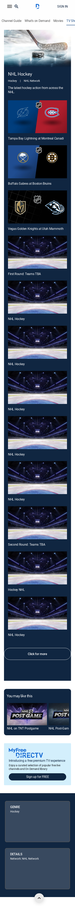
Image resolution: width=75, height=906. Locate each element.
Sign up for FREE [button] (37, 776)
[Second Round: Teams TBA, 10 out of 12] (37, 522)
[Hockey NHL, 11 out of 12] (37, 567)
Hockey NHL (16, 589)
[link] (27, 714)
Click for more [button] (37, 654)
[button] (9, 6)
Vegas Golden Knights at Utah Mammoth (35, 228)
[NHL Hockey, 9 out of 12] (37, 477)
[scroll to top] (39, 898)
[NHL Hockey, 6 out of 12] (37, 342)
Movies (58, 21)
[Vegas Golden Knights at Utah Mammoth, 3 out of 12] (37, 206)
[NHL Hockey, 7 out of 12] (37, 387)
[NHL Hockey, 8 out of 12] (37, 432)
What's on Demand (37, 21)
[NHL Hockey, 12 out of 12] (37, 613)
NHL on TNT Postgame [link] (23, 728)
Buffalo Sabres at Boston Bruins (29, 183)
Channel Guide (11, 21)
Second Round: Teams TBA (26, 544)
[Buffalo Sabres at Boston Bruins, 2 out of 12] (37, 161)
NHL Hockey (16, 319)
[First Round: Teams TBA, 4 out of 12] (37, 252)
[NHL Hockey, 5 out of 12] (37, 297)
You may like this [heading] (19, 696)
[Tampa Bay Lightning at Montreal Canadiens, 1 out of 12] (37, 116)
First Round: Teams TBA (24, 274)
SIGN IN (62, 6)
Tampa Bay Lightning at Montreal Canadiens (38, 138)
